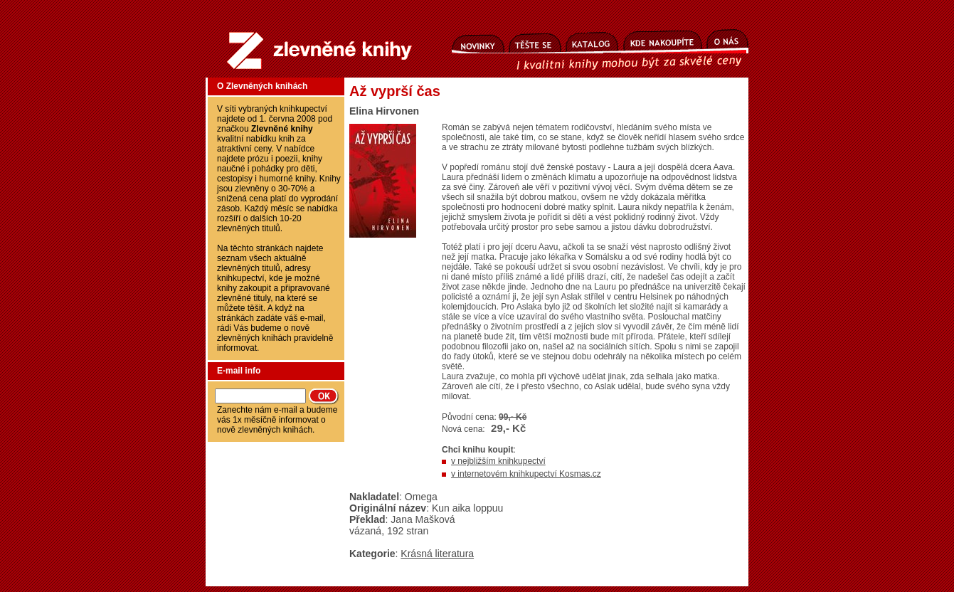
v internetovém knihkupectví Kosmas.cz (526, 474)
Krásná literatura (437, 553)
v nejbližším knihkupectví (498, 461)
